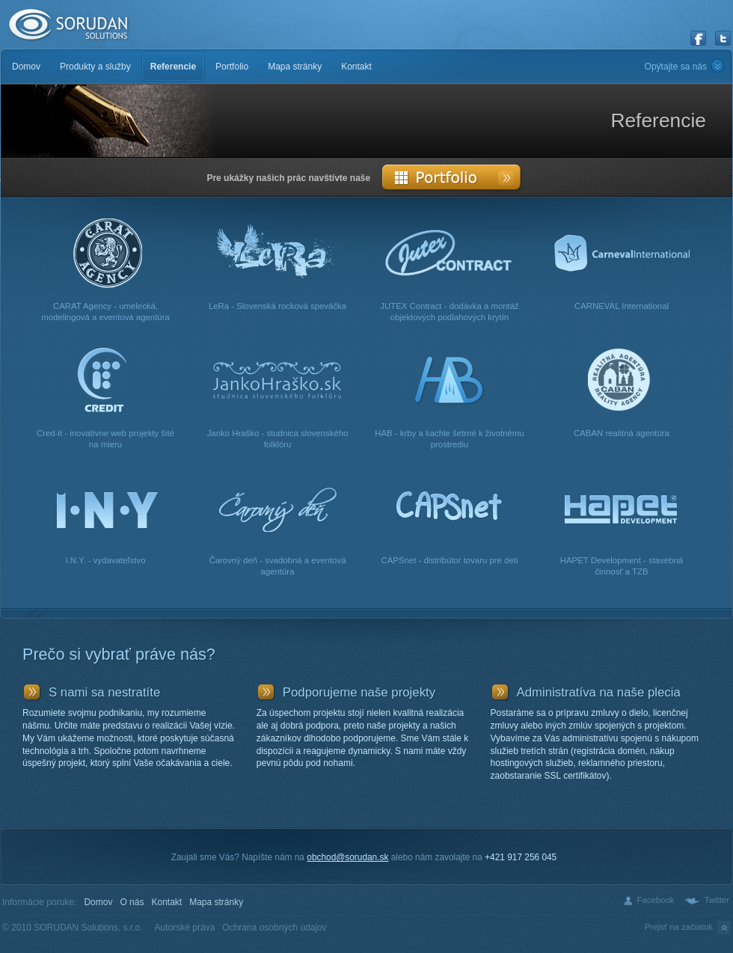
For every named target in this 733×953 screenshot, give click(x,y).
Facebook (655, 899)
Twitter (716, 899)
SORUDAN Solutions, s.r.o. (67, 25)
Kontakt (166, 902)
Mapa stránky (216, 902)
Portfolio (452, 177)
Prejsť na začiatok (689, 928)
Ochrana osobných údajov (274, 927)
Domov (98, 902)
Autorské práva (185, 927)
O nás (132, 902)
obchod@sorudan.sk (347, 857)
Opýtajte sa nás (676, 66)
